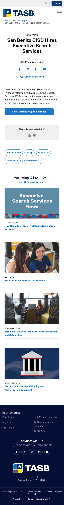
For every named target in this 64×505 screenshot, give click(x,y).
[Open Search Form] (46, 3)
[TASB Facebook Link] (17, 452)
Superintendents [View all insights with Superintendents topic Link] (32, 160)
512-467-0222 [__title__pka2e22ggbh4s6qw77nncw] (45, 445)
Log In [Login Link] (57, 3)
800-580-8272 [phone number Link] (24, 445)
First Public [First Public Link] (8, 427)
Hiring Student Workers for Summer (25, 280)
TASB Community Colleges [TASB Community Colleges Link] (43, 424)
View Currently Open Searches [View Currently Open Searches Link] (29, 111)
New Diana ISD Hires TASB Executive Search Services (30, 228)
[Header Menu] (59, 12)
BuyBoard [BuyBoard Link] (7, 422)
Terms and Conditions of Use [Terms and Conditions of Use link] (40, 499)
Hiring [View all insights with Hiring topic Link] (29, 152)
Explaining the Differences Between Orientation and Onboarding (31, 333)
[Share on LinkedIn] (36, 69)
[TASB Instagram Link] (40, 452)
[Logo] (18, 13)
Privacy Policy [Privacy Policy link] (18, 499)
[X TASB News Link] (24, 452)
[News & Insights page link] (21, 20)
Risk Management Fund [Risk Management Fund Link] (46, 417)
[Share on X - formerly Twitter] (28, 69)
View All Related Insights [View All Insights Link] (30, 182)
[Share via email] (44, 69)
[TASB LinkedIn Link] (32, 452)
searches (17, 103)
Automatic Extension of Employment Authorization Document (25, 388)
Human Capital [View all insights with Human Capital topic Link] (13, 152)
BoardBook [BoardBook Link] (8, 417)
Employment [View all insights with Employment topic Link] (12, 160)
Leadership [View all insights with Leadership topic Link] (43, 152)
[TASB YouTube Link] (47, 452)
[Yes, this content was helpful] (29, 135)
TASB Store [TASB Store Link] (40, 431)
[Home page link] (8, 20)
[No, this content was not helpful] (34, 135)
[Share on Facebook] (19, 69)
